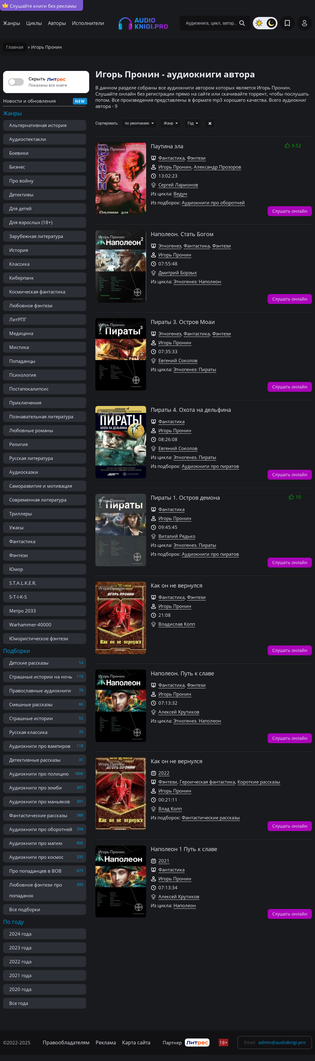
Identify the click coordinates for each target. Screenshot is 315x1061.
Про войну (21, 181)
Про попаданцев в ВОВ (35, 871)
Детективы (21, 194)
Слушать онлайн (289, 211)
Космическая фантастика (37, 292)
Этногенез (169, 246)
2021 (163, 861)
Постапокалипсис (29, 389)
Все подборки (24, 909)
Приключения (25, 402)
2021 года (20, 975)
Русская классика (28, 732)
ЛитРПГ (17, 319)
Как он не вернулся (176, 585)
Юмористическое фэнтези (38, 638)
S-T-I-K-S (18, 597)
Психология (22, 375)
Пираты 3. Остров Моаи (183, 322)
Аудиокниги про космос (36, 857)
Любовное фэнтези (31, 305)
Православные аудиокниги (40, 690)
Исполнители (88, 23)
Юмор (16, 569)
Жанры (11, 23)
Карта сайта (136, 1042)
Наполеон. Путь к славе (182, 673)
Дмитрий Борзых (177, 272)
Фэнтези (18, 555)
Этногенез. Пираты (194, 457)
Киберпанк (21, 278)
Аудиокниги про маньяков (39, 801)
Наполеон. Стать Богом (182, 234)
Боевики (19, 153)
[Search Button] (242, 23)
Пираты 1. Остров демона (185, 497)
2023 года (20, 947)
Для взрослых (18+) (30, 222)
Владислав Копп (176, 624)
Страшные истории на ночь (40, 677)
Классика (19, 264)
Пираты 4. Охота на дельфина (191, 409)
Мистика (19, 347)
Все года (18, 1003)
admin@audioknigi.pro (281, 1042)
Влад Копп (170, 808)
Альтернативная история (37, 125)
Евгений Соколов (177, 360)
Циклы (34, 23)
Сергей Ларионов (178, 185)
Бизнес (17, 167)
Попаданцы (22, 361)
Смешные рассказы (31, 704)
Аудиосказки (23, 472)
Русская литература (31, 458)
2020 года (20, 989)
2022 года (20, 961)
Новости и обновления (29, 101)
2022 (163, 773)
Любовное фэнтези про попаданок (35, 890)
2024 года (20, 934)
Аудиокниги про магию (35, 843)
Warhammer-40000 (30, 624)
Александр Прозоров (217, 167)
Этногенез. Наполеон (197, 721)
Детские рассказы (29, 663)
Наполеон (184, 905)
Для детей (20, 208)
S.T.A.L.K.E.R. (22, 583)
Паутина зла (167, 146)
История (18, 250)
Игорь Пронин (174, 167)
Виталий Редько (176, 536)
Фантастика (22, 541)
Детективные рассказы (35, 760)
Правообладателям (66, 1042)
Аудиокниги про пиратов (210, 466)
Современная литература (37, 500)
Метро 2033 (22, 611)
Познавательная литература (41, 416)
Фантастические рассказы (38, 815)
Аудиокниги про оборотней (40, 829)
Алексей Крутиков (178, 712)
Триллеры (20, 513)
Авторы (57, 23)
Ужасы (16, 527)
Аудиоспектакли (27, 139)
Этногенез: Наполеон (197, 281)
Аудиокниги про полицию (39, 774)
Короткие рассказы (258, 782)
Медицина (21, 333)
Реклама (106, 1042)
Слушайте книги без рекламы (39, 5)
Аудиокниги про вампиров (39, 746)
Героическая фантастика (207, 782)
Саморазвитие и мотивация (40, 486)
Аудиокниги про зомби (35, 787)
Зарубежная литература (36, 236)
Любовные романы (31, 430)
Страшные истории (31, 718)
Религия (18, 444)
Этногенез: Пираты (194, 369)
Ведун (180, 193)
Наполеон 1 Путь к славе (184, 849)
